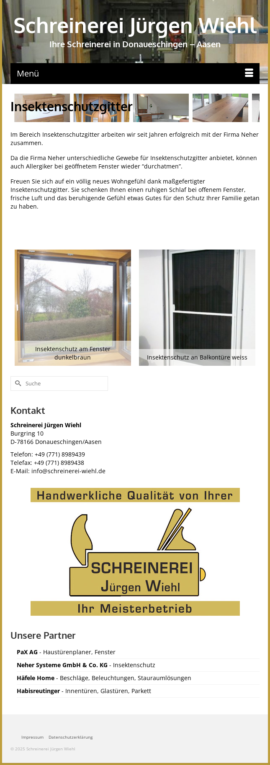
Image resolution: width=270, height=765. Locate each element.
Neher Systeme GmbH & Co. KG (62, 665)
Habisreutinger (38, 691)
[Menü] (135, 73)
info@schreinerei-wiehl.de (68, 471)
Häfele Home (36, 678)
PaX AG (27, 652)
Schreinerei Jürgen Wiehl (135, 25)
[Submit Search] (16, 383)
